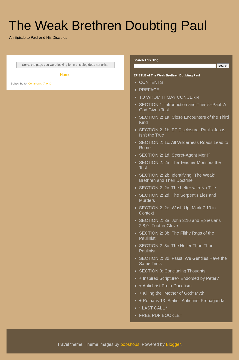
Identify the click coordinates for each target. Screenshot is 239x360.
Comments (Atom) (39, 83)
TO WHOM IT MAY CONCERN (169, 97)
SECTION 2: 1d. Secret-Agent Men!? (174, 155)
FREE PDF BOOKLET (160, 315)
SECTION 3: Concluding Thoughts (172, 271)
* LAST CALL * (153, 308)
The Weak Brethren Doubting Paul (108, 25)
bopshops (129, 344)
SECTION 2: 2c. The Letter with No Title (177, 187)
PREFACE (149, 89)
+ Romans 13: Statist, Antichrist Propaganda (181, 300)
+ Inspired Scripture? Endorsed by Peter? (179, 278)
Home (65, 75)
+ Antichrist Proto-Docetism (165, 285)
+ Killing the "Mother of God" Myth (171, 293)
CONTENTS (151, 82)
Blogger (173, 344)
